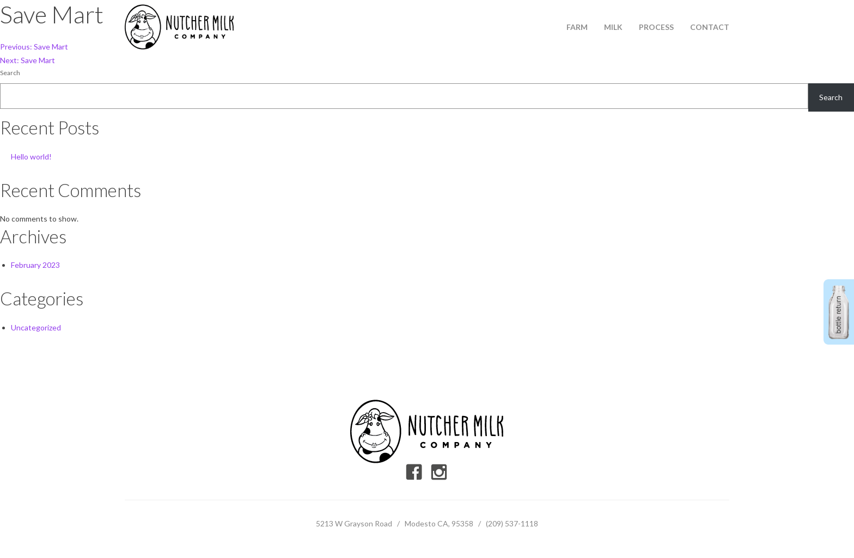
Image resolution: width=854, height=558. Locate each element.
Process (656, 27)
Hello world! (31, 156)
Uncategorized (36, 327)
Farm (577, 27)
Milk (613, 27)
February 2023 (35, 264)
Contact (709, 27)
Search (10, 73)
